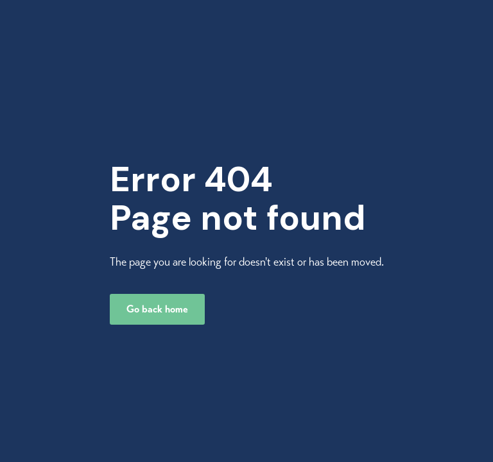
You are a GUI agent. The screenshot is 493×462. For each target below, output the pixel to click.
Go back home (157, 309)
